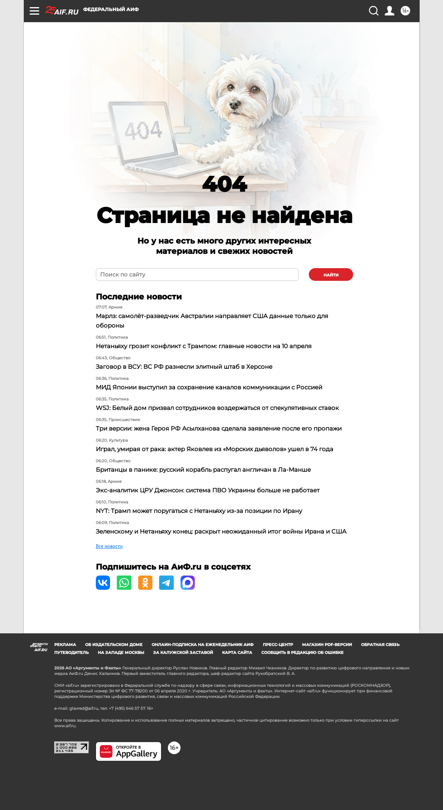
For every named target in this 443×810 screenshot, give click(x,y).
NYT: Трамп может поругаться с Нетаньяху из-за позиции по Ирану (206, 530)
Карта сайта (237, 685)
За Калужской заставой (183, 685)
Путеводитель (71, 685)
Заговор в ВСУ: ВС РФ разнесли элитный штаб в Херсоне (190, 367)
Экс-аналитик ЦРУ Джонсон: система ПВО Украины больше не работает (215, 509)
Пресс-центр (278, 677)
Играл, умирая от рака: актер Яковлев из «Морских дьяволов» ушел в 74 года (222, 468)
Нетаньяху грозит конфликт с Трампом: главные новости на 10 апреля (211, 346)
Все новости (109, 574)
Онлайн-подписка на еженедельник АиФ (203, 677)
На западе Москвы (121, 685)
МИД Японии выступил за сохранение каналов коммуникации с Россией (217, 387)
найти (330, 275)
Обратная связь (380, 677)
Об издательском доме (114, 677)
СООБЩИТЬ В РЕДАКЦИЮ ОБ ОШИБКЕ (302, 685)
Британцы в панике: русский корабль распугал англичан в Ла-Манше (211, 489)
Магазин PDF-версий (327, 677)
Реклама (65, 677)
